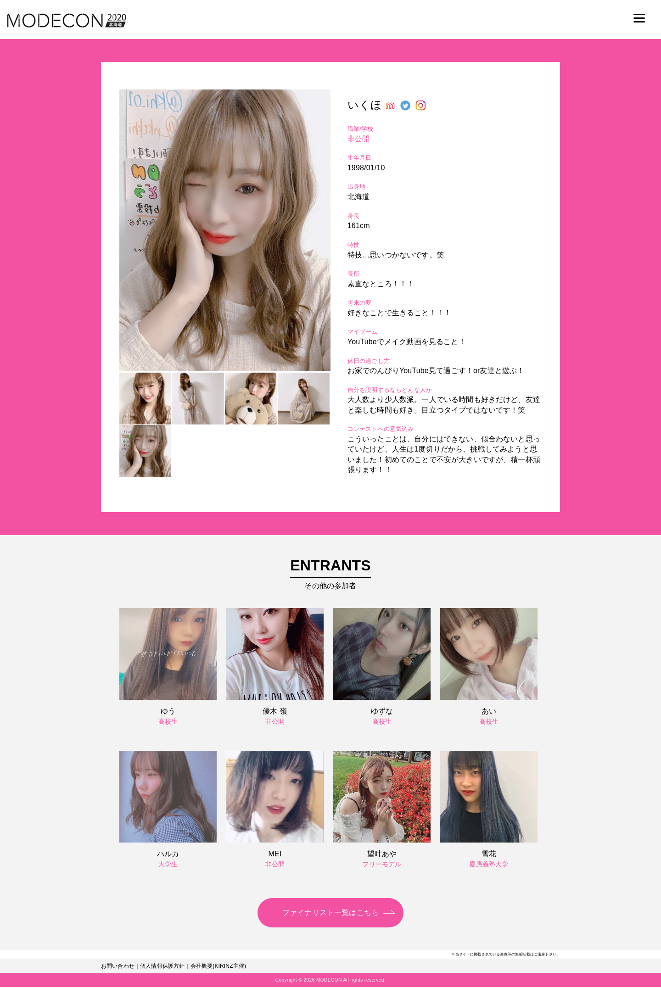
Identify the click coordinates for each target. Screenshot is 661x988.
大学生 (168, 864)
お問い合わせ (117, 967)
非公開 (358, 139)
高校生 (168, 721)
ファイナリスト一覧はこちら (330, 913)
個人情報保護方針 (162, 967)
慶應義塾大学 (488, 864)
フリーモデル (381, 864)
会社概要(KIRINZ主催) (218, 967)
